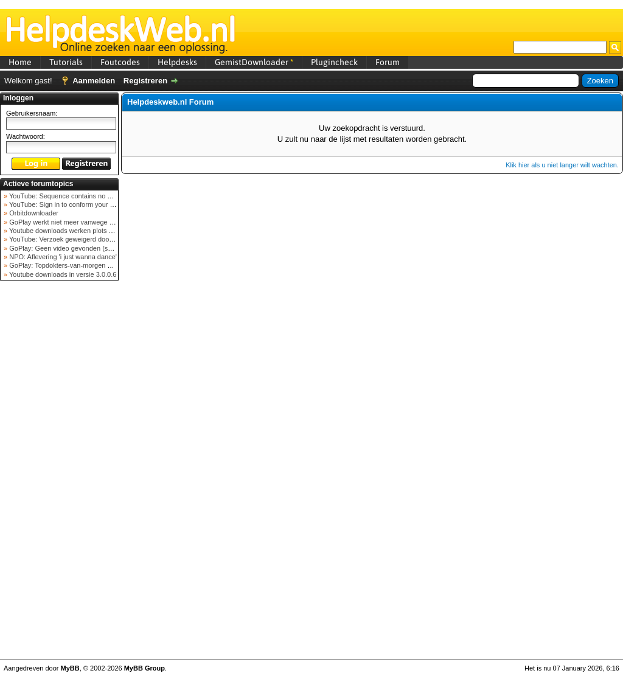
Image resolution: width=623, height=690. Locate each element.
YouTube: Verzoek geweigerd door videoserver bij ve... (89, 239)
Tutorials (66, 62)
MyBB (70, 668)
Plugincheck (334, 62)
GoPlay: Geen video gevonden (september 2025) (81, 248)
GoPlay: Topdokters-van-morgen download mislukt (83, 265)
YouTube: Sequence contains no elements (70, 196)
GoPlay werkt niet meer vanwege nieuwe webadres (84, 222)
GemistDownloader (254, 62)
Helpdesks (177, 62)
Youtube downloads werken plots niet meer (71, 230)
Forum (387, 62)
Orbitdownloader (32, 213)
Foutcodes (120, 62)
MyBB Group (144, 668)
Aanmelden (93, 80)
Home (20, 62)
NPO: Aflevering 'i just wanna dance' (62, 256)
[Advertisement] (59, 477)
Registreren (145, 80)
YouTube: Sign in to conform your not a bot (71, 204)
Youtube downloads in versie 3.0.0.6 (61, 274)
